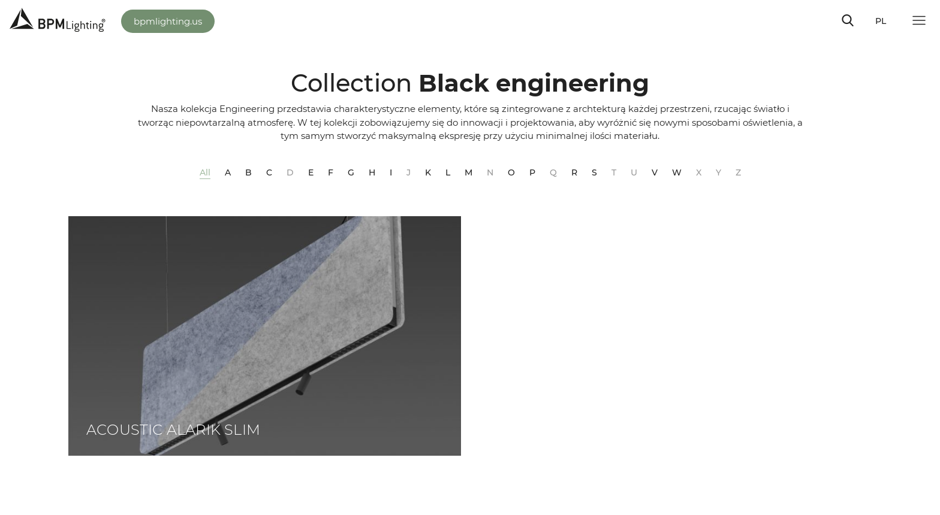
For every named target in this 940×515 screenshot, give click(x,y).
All (205, 172)
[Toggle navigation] (848, 20)
